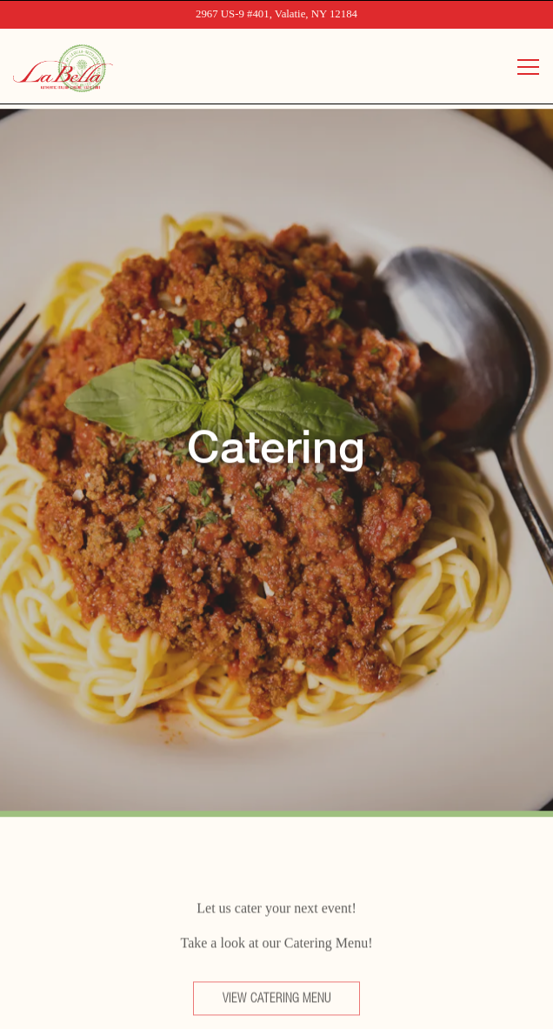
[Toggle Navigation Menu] (528, 67)
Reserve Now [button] (277, 1007)
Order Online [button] (276, 963)
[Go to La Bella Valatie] (276, 14)
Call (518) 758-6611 (276, 918)
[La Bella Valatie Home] (100, 66)
